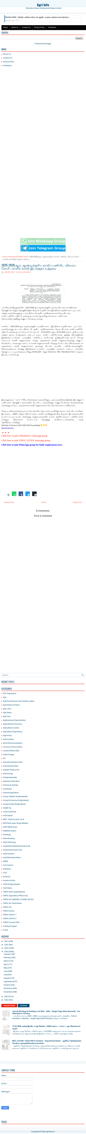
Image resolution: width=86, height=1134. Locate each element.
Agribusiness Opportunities (14, 720)
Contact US (7, 58)
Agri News (7, 712)
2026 (6, 1000)
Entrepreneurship (10, 777)
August (7, 978)
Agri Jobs (7, 709)
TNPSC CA (7, 907)
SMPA (5, 861)
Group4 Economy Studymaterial (16, 800)
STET (5, 873)
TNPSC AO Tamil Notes (12, 903)
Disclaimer (52, 27)
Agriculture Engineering (12, 732)
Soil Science (8, 865)
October (7, 985)
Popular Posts (9, 1006)
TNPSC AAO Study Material (14, 892)
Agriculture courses (11, 728)
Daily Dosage (8, 754)
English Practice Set (11, 770)
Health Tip (7, 808)
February (7, 957)
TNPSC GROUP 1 (9, 915)
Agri (4, 697)
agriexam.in (50, 1131)
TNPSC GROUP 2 (9, 918)
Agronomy (7, 735)
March (6, 961)
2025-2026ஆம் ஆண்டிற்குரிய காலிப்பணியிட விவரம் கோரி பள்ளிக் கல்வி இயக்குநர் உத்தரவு (38, 266)
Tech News (7, 888)
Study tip (6, 876)
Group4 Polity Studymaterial (14, 804)
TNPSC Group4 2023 (11, 922)
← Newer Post (8, 502)
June (6, 971)
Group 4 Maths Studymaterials (15, 796)
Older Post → (78, 502)
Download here (7, 428)
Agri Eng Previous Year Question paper (18, 701)
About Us (14, 27)
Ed (4, 758)
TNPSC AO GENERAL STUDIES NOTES (18, 899)
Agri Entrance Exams (11, 705)
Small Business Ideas (11, 857)
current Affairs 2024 (11, 751)
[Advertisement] (43, 89)
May (5, 968)
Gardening (7, 789)
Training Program (10, 926)
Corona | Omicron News (12, 747)
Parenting (7, 835)
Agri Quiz (7, 716)
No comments (24, 272)
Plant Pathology (9, 842)
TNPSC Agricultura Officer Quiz (15, 896)
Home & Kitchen (9, 812)
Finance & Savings (10, 785)
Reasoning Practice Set (12, 850)
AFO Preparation (9, 693)
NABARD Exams (9, 831)
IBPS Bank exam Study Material (15, 823)
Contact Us (26, 27)
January (7, 954)
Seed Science (8, 854)
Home (5, 27)
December (8, 992)
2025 (6, 996)
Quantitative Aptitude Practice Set (16, 846)
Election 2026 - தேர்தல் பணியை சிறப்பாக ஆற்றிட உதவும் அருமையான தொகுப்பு (37, 17)
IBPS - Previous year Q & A (13, 819)
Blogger (48, 44)
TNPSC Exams (8, 911)
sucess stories (9, 880)
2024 (6, 951)
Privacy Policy (39, 27)
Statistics (7, 869)
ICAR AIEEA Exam (10, 827)
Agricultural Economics (12, 724)
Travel (5, 930)
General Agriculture (11, 793)
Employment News (10, 766)
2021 (6, 941)
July (5, 975)
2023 (6, 948)
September (8, 981)
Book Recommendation (12, 743)
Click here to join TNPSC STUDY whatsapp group (25, 440)
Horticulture (8, 815)
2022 (6, 945)
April (5, 964)
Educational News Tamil (18, 257)
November (8, 988)
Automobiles (8, 739)
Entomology (8, 773)
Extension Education (11, 781)
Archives (23, 1006)
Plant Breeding (9, 838)
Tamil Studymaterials (11, 884)
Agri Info (43, 4)
